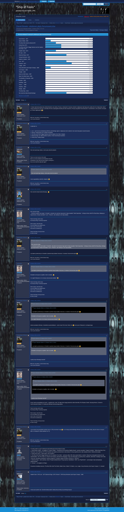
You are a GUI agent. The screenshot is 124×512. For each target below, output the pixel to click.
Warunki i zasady (101, 508)
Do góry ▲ (107, 508)
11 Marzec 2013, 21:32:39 (35, 208)
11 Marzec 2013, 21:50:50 (35, 369)
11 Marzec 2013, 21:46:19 (35, 300)
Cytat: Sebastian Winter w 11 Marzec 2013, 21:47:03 (44, 372)
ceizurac (19, 209)
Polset (19, 472)
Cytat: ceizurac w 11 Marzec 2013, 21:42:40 (42, 303)
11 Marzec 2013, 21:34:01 (35, 237)
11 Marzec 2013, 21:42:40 (35, 263)
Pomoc (96, 508)
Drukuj (106, 100)
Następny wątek (103, 30)
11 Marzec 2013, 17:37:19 (35, 104)
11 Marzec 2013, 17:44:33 (35, 123)
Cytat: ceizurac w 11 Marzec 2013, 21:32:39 (42, 240)
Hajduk (19, 446)
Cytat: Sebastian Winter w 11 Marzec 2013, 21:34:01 (44, 266)
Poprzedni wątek (94, 30)
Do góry (18, 493)
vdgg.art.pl (86, 16)
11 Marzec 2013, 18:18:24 (35, 189)
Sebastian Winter (22, 104)
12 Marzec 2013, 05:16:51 (35, 471)
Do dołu (18, 100)
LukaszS (19, 147)
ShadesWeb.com (25, 510)
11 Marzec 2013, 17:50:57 (35, 166)
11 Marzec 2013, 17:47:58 (35, 147)
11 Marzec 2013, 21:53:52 (35, 426)
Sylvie (61, 23)
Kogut (18, 189)
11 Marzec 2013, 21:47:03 (35, 335)
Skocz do (88, 499)
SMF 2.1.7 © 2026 (18, 508)
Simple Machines (25, 508)
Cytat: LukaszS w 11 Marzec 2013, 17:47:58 (42, 169)
